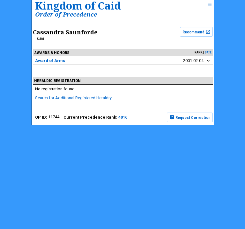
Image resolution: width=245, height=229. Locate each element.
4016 (122, 117)
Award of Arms (50, 60)
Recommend (196, 31)
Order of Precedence (66, 14)
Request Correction (190, 117)
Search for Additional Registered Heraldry (73, 97)
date (208, 52)
